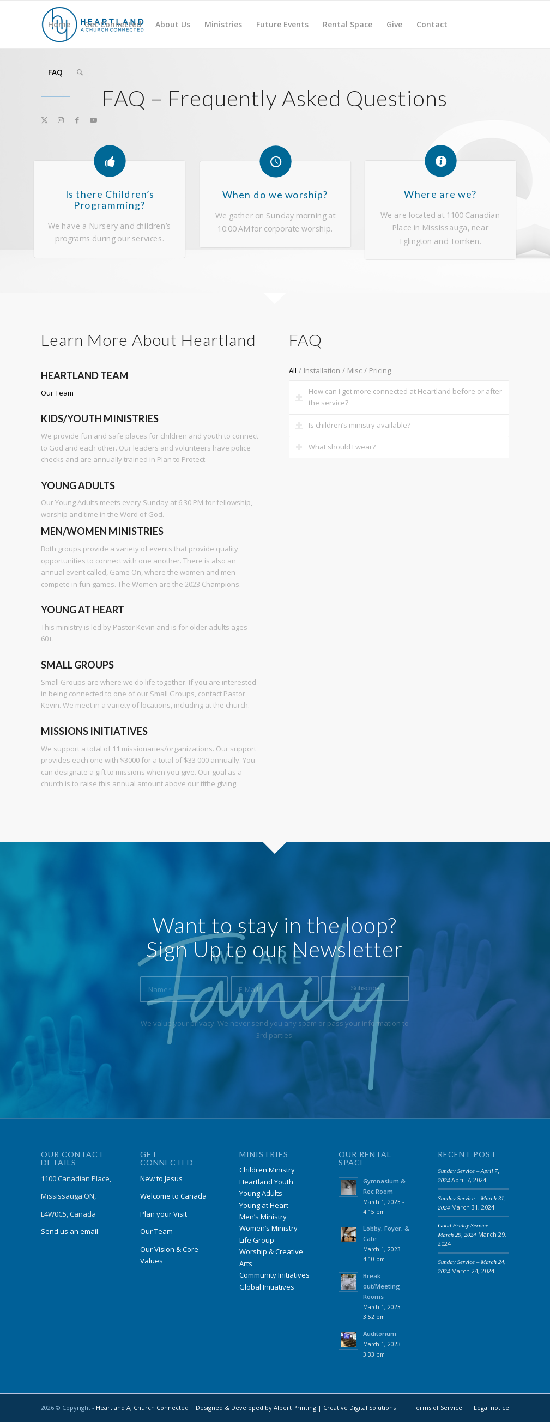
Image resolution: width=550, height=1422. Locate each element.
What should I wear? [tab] (335, 447)
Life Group (256, 1240)
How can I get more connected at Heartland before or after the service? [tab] (398, 397)
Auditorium (379, 1333)
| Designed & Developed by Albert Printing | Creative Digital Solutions (292, 1407)
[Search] (80, 72)
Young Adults (260, 1193)
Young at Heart (263, 1205)
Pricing (380, 370)
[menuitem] (59, 24)
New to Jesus (161, 1178)
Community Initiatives (274, 1275)
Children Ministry (267, 1170)
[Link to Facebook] (77, 120)
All (293, 370)
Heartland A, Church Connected (142, 1407)
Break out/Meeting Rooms (381, 1286)
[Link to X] (44, 120)
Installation (322, 370)
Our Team (57, 393)
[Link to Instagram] (60, 120)
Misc (354, 370)
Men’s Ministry (263, 1217)
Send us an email (69, 1231)
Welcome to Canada (173, 1196)
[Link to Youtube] (93, 120)
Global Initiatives (266, 1287)
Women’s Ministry (268, 1228)
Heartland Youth (266, 1182)
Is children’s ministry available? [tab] (352, 425)
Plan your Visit (163, 1214)
